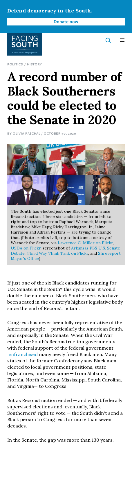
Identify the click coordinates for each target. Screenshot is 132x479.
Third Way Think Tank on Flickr (57, 253)
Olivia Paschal (27, 133)
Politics (15, 64)
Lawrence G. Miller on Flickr (85, 242)
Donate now (66, 21)
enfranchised (22, 354)
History (34, 64)
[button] (122, 40)
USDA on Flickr (26, 248)
